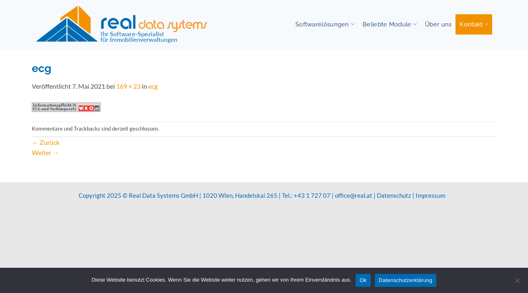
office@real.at (353, 195)
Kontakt (474, 24)
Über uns (438, 24)
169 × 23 (128, 86)
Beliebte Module (390, 24)
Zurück (45, 142)
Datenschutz (394, 195)
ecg (153, 86)
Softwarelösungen (324, 24)
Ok (363, 280)
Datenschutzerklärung (405, 280)
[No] (517, 282)
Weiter (45, 152)
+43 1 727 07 (312, 195)
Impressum (430, 195)
